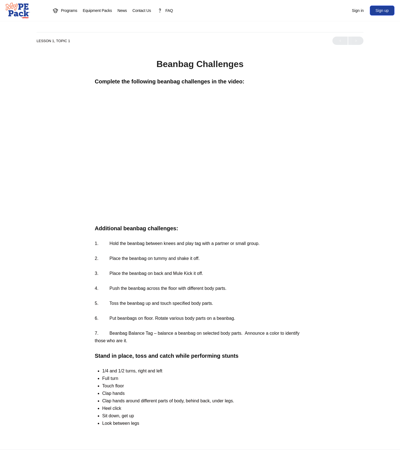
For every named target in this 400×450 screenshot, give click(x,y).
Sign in (358, 10)
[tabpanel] (200, 252)
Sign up (382, 10)
